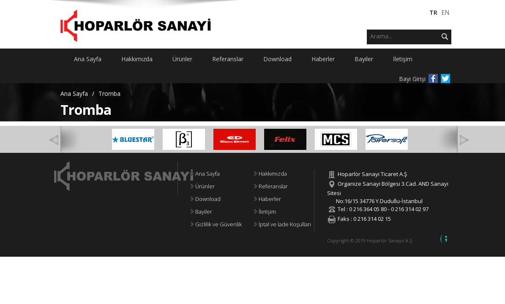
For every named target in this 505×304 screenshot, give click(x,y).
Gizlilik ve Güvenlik (216, 224)
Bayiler (201, 211)
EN (445, 12)
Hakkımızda (270, 173)
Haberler (267, 199)
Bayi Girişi (412, 79)
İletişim (265, 211)
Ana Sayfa (74, 94)
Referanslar (271, 186)
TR (433, 12)
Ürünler (203, 186)
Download (206, 199)
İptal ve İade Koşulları (282, 224)
